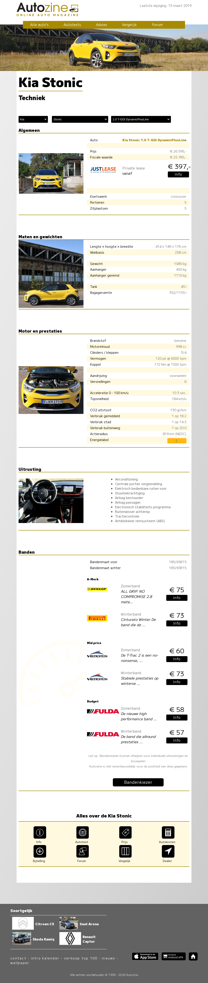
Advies (101, 24)
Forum (157, 24)
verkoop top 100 (81, 958)
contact (18, 958)
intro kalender (45, 958)
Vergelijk (129, 24)
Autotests (72, 24)
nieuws (108, 958)
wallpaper (19, 962)
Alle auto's (39, 24)
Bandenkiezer (138, 782)
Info (178, 174)
